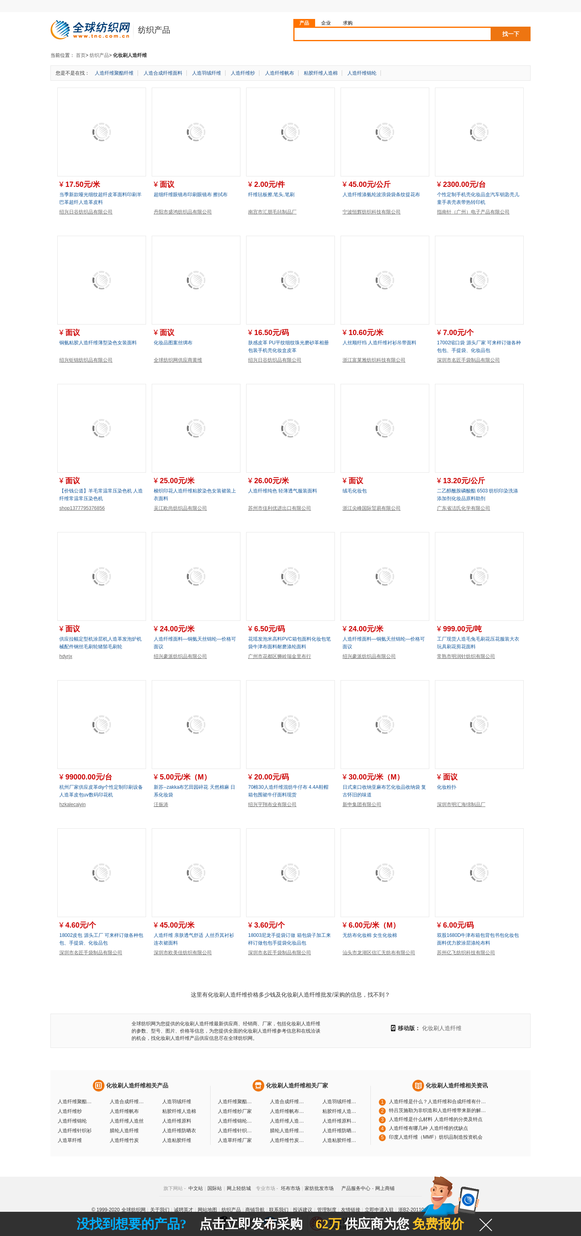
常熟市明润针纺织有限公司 (466, 656)
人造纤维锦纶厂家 (236, 1121)
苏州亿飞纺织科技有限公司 (466, 952)
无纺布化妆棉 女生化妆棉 (370, 935)
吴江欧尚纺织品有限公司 (180, 508)
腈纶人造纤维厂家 (288, 1130)
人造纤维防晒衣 (179, 1130)
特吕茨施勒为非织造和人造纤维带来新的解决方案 (439, 1110)
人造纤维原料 (176, 1121)
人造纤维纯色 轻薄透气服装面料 (282, 491)
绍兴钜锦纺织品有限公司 (86, 360)
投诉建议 (302, 1210)
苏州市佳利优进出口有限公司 (279, 508)
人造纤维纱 (243, 73)
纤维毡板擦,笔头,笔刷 (271, 194)
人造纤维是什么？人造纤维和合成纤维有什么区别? (439, 1101)
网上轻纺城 (239, 1188)
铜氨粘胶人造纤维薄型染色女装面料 (98, 343)
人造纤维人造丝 (127, 1121)
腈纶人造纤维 (124, 1130)
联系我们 (278, 1210)
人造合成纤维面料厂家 (288, 1101)
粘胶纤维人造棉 (321, 73)
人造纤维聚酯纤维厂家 (236, 1101)
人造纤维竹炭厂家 (288, 1140)
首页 (81, 55)
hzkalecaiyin (72, 804)
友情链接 (350, 1210)
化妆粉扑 (446, 787)
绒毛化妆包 (355, 491)
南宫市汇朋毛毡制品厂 (272, 212)
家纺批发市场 (319, 1188)
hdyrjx (65, 656)
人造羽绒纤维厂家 (340, 1101)
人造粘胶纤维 (176, 1140)
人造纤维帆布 (279, 73)
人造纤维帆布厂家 (288, 1111)
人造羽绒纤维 (206, 73)
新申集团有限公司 (362, 804)
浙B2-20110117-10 (418, 1210)
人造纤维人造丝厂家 (288, 1121)
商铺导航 (255, 1210)
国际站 (214, 1188)
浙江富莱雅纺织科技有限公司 (374, 360)
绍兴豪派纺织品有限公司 (180, 656)
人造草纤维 (70, 1140)
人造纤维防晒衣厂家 (340, 1130)
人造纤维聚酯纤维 (114, 73)
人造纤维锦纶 (361, 73)
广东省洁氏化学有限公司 (463, 508)
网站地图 (207, 1210)
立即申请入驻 (379, 1210)
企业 (326, 23)
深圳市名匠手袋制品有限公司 (468, 360)
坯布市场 (290, 1188)
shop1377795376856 (82, 508)
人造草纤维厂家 (235, 1140)
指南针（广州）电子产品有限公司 (473, 212)
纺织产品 (99, 55)
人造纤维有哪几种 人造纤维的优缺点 (428, 1128)
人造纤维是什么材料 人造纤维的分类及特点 (435, 1119)
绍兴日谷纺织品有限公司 (86, 212)
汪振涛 (161, 804)
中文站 (195, 1188)
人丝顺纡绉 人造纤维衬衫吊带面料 (379, 343)
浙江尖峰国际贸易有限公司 (372, 508)
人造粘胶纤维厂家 (340, 1140)
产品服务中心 (355, 1188)
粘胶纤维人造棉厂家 (340, 1111)
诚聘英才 (183, 1210)
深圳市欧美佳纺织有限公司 (183, 952)
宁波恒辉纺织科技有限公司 (372, 212)
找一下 (510, 34)
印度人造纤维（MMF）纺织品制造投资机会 (435, 1137)
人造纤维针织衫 (75, 1130)
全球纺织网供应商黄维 (178, 360)
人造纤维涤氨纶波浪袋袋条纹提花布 (381, 194)
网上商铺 (385, 1188)
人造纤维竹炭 (124, 1140)
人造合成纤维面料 (163, 73)
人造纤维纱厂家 (235, 1111)
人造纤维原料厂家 (340, 1121)
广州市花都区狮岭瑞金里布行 (279, 656)
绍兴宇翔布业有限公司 (272, 804)
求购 (348, 23)
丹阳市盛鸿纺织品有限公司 (183, 212)
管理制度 (326, 1210)
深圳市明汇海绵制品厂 (461, 804)
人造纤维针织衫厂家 (236, 1130)
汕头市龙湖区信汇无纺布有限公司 (379, 952)
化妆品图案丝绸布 (173, 343)
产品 (304, 23)
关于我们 (159, 1210)
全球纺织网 (133, 1210)
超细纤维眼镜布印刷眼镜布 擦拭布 (191, 194)
